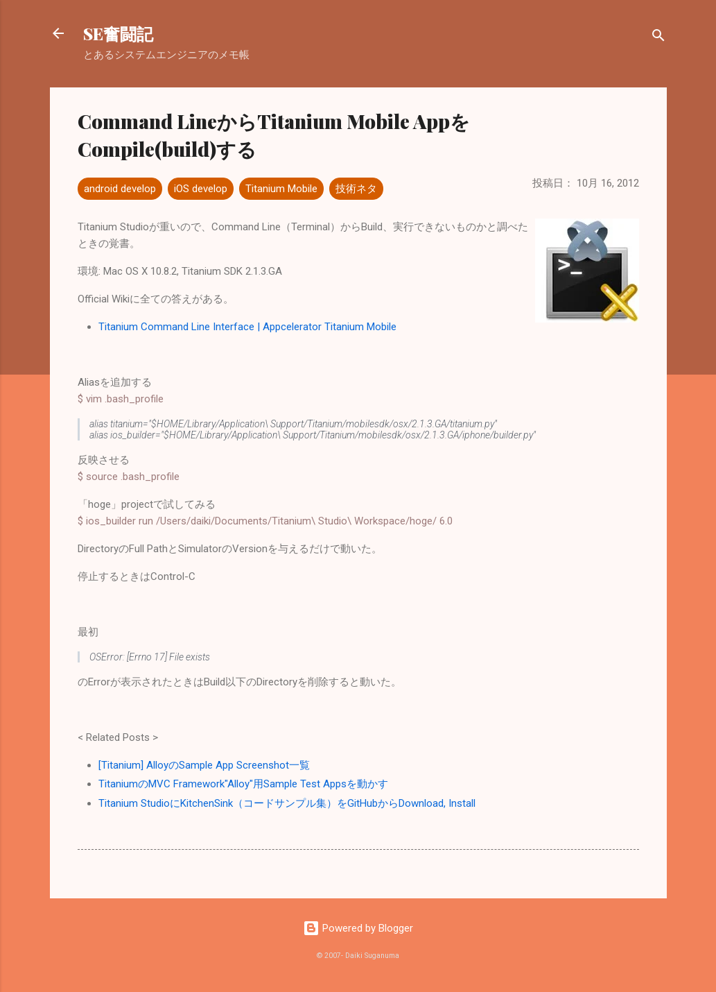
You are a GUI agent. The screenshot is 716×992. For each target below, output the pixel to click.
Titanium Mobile (281, 188)
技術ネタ (356, 188)
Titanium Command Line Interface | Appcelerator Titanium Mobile (247, 326)
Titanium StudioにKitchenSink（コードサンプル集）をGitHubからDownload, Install (286, 803)
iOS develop (200, 188)
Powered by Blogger (358, 928)
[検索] (658, 38)
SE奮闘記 (118, 33)
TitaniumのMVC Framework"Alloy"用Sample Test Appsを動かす (243, 784)
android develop (120, 188)
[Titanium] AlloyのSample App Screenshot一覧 (204, 765)
